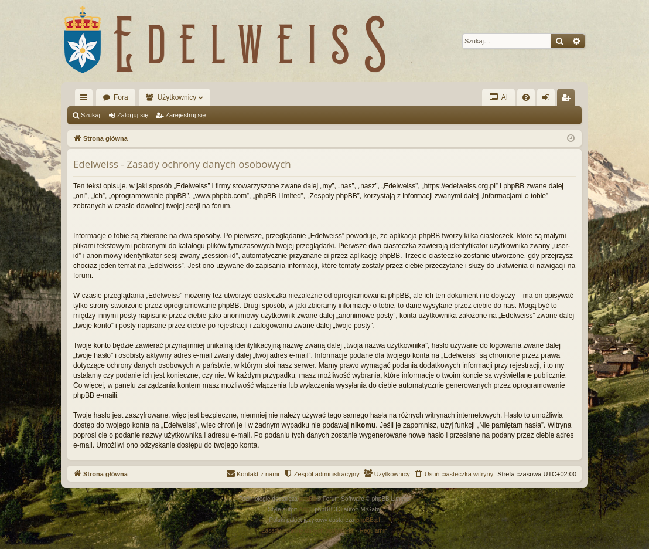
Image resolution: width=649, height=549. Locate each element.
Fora (121, 97)
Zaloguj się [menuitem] (548, 99)
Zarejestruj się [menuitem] (568, 99)
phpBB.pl (368, 520)
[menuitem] (526, 97)
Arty (304, 509)
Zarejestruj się (185, 114)
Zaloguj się (132, 114)
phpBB (308, 499)
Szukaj (90, 114)
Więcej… (86, 99)
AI (498, 97)
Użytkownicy (177, 97)
